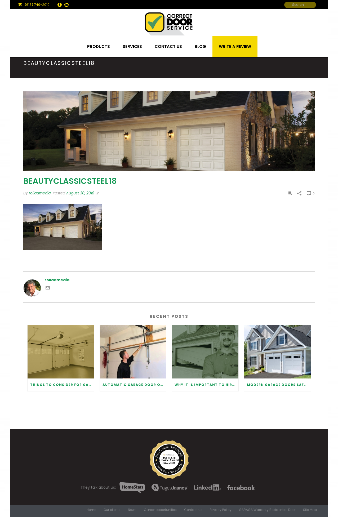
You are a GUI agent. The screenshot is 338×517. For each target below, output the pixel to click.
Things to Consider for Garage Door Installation (62, 384)
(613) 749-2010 (37, 4)
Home (91, 510)
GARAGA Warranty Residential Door (267, 510)
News (132, 510)
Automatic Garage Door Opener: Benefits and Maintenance (134, 384)
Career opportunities (160, 510)
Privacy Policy (221, 510)
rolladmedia (40, 193)
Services (132, 46)
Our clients (112, 510)
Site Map (310, 510)
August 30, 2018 (80, 193)
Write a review (235, 46)
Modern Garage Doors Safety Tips (279, 384)
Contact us (168, 46)
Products (98, 46)
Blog (200, 46)
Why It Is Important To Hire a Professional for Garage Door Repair (206, 384)
